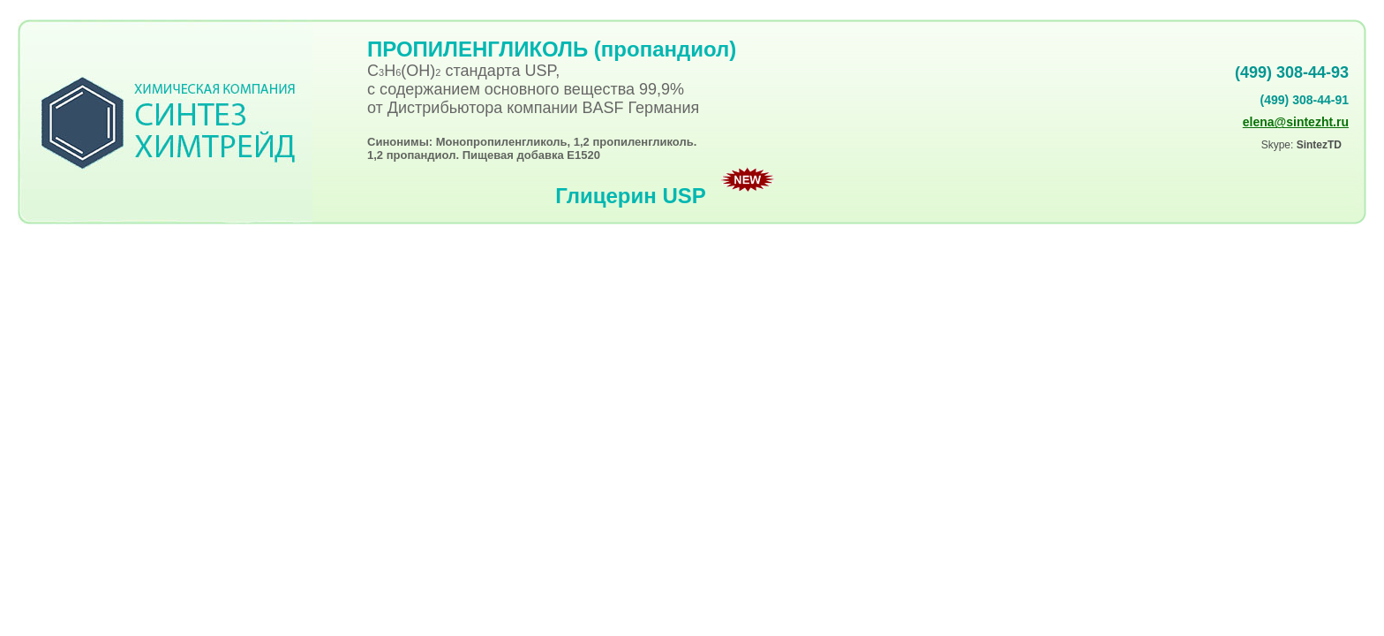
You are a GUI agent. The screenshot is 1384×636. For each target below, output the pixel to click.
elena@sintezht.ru (1296, 122)
